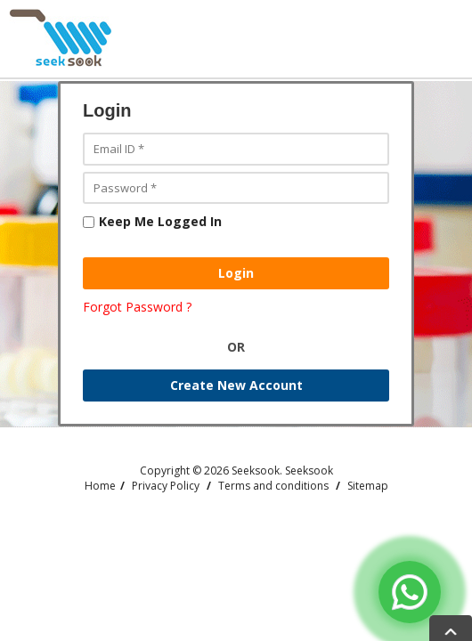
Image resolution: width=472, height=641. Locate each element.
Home (100, 485)
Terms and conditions (273, 485)
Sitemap (367, 485)
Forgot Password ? (137, 306)
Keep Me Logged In (152, 221)
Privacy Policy (165, 485)
